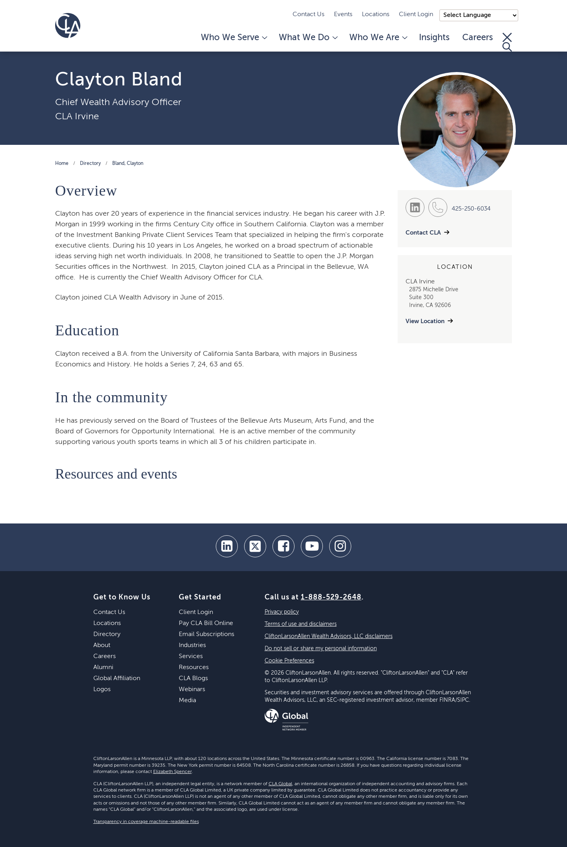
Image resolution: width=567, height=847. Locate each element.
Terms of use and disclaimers (301, 624)
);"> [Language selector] (478, 15)
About (101, 645)
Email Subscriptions (206, 634)
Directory (90, 163)
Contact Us (308, 14)
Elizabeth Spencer (172, 771)
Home (62, 163)
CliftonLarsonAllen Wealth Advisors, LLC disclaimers (329, 636)
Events (343, 14)
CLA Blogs (193, 678)
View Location (425, 321)
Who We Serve (233, 37)
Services (191, 656)
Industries (192, 645)
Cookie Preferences (289, 661)
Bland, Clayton (127, 163)
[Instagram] (340, 546)
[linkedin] (227, 546)
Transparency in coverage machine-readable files (146, 821)
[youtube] (312, 546)
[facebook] (283, 546)
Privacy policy (282, 612)
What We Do (308, 37)
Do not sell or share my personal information (321, 648)
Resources (194, 667)
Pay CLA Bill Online (206, 623)
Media (187, 700)
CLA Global (280, 784)
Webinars (192, 689)
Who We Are (377, 37)
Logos (102, 689)
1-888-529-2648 (331, 597)
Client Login (416, 14)
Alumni (103, 667)
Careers (477, 37)
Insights (434, 37)
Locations (375, 14)
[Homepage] (67, 25)
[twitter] (255, 546)
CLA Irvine (77, 116)
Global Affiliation (116, 678)
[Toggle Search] (507, 42)
